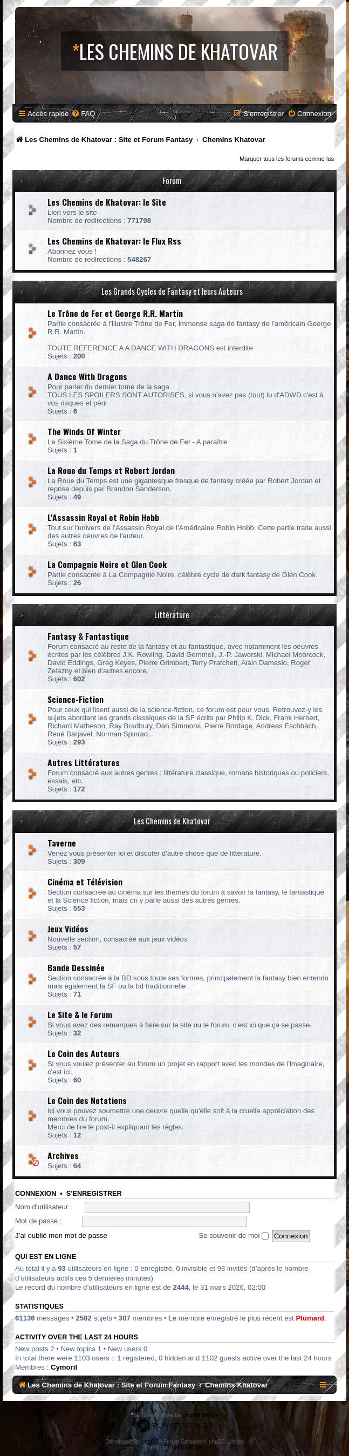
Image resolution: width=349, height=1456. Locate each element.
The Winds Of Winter (84, 431)
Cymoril (64, 1367)
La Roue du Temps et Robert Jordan (111, 470)
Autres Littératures (83, 762)
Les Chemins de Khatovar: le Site (106, 201)
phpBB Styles (200, 1415)
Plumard (310, 1318)
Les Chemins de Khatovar (172, 821)
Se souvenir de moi (234, 1235)
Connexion (35, 1193)
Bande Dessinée (76, 967)
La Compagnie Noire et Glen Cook (107, 564)
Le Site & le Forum (79, 1014)
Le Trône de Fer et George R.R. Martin (115, 313)
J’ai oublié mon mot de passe (61, 1235)
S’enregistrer (94, 1193)
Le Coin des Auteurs (83, 1053)
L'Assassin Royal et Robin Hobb (103, 517)
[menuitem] (83, 113)
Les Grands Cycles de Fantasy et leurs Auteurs (172, 291)
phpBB (150, 1442)
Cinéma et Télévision (84, 881)
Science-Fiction (75, 699)
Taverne (61, 842)
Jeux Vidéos (67, 928)
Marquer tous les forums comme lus (286, 158)
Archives (63, 1155)
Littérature (171, 614)
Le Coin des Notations (87, 1100)
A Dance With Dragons (87, 376)
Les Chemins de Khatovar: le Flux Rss (114, 240)
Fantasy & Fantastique (88, 635)
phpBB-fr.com (188, 1448)
